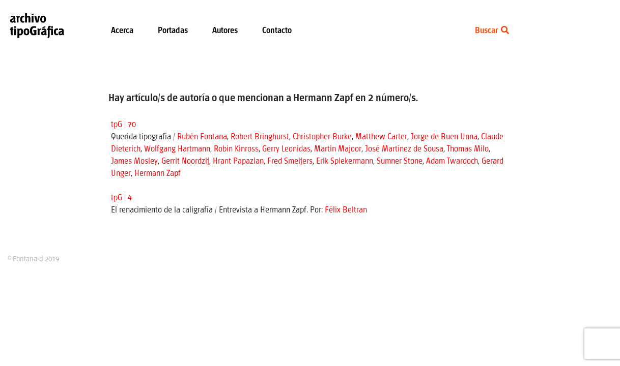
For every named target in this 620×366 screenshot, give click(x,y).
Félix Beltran (346, 210)
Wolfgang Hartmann (177, 149)
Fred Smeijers (290, 161)
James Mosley (134, 161)
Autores (225, 31)
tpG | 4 (121, 198)
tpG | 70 (123, 125)
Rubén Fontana (202, 137)
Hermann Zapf (157, 173)
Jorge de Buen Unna (444, 137)
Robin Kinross (236, 149)
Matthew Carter (381, 137)
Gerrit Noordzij (185, 161)
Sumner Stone (399, 161)
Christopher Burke (322, 137)
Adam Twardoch (452, 161)
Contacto (277, 31)
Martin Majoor (337, 149)
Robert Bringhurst (260, 137)
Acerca (122, 31)
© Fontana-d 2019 (33, 259)
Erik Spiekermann (344, 161)
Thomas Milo (468, 149)
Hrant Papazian (238, 161)
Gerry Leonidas (286, 149)
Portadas (173, 31)
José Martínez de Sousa (404, 149)
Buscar (492, 31)
